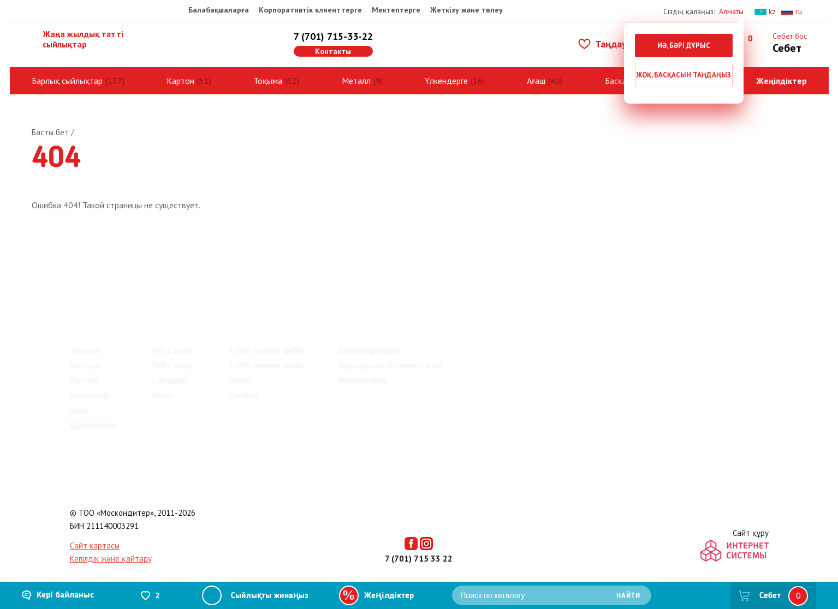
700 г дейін (172, 365)
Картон (180, 80)
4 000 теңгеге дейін (266, 350)
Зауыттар (144, 267)
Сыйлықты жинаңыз (269, 596)
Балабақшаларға (218, 10)
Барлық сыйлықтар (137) (116, 303)
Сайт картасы (95, 545)
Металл (356, 80)
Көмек (257, 267)
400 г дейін (172, 350)
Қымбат (244, 394)
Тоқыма (267, 80)
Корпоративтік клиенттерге (310, 10)
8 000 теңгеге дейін (266, 365)
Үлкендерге (446, 80)
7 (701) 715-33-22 (333, 36)
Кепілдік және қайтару (111, 558)
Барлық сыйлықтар (67, 80)
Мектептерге (396, 10)
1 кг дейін (169, 380)
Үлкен (162, 394)
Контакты (333, 51)
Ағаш (536, 80)
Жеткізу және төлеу (466, 10)
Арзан (240, 380)
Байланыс (205, 267)
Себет (770, 596)
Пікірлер (87, 267)
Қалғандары (93, 424)
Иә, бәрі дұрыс (683, 45)
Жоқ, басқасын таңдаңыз (683, 75)
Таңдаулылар (615, 44)
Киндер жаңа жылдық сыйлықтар (227, 303)
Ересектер (89, 394)
